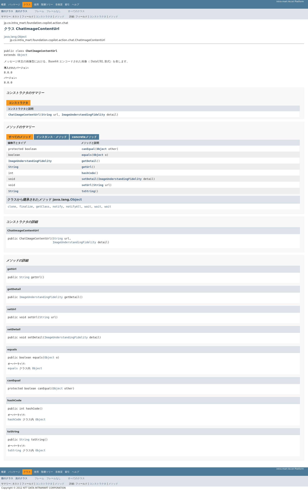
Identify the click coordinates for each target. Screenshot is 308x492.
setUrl (87, 185)
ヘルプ (75, 4)
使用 (36, 4)
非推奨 (58, 4)
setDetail (89, 179)
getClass (42, 206)
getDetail (89, 161)
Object (22, 54)
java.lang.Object (15, 36)
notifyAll (73, 206)
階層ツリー (47, 4)
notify (58, 206)
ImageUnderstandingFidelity (83, 114)
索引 (67, 4)
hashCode (88, 173)
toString (88, 191)
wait (87, 206)
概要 (3, 4)
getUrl (87, 166)
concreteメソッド (84, 136)
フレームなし (53, 11)
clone (12, 206)
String (47, 114)
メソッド (59, 16)
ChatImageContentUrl (24, 114)
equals (87, 154)
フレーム (39, 11)
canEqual (88, 149)
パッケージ (14, 4)
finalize (26, 206)
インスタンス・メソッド (51, 136)
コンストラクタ (44, 16)
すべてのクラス (76, 11)
